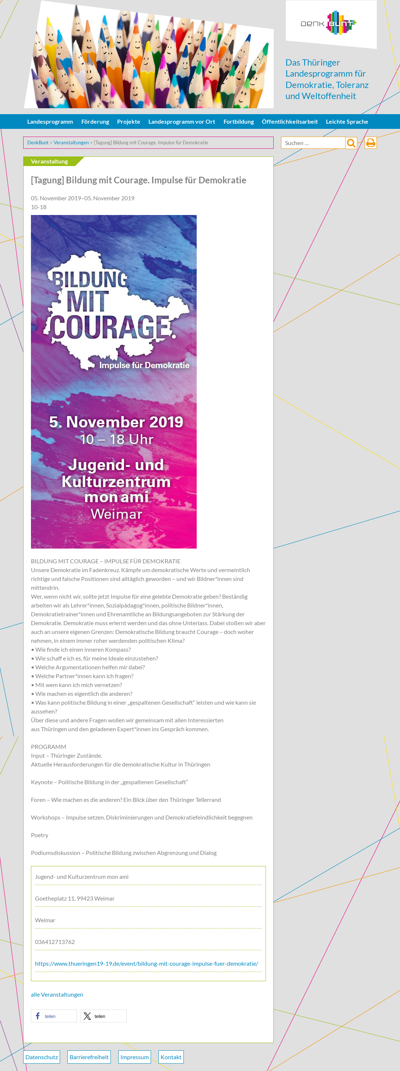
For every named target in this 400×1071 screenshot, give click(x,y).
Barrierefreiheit (89, 1056)
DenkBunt (331, 24)
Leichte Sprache (347, 121)
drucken (371, 143)
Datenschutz (41, 1056)
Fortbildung (239, 121)
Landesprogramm (50, 121)
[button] (54, 1016)
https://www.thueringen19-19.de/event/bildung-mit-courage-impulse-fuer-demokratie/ (146, 963)
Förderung (95, 121)
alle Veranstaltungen (57, 994)
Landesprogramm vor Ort (181, 121)
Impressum (134, 1056)
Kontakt (171, 1056)
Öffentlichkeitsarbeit (290, 121)
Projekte (128, 121)
